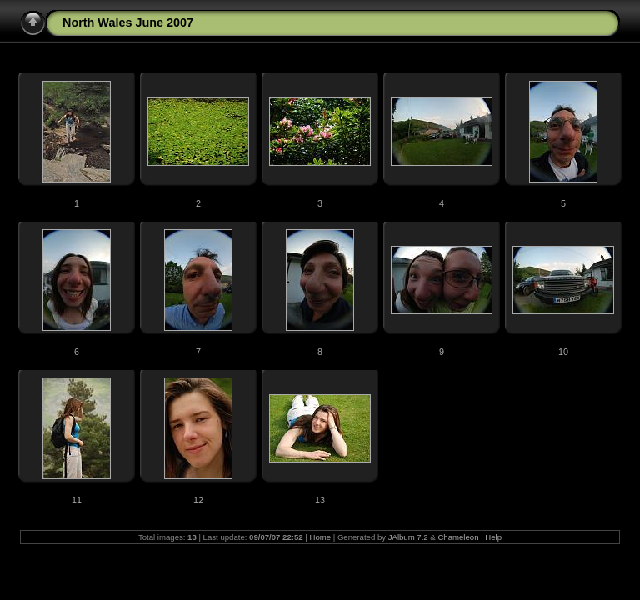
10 (563, 352)
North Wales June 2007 (127, 22)
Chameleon (458, 537)
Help (493, 537)
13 (320, 500)
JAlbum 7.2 (408, 537)
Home (320, 537)
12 (198, 500)
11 (77, 500)
